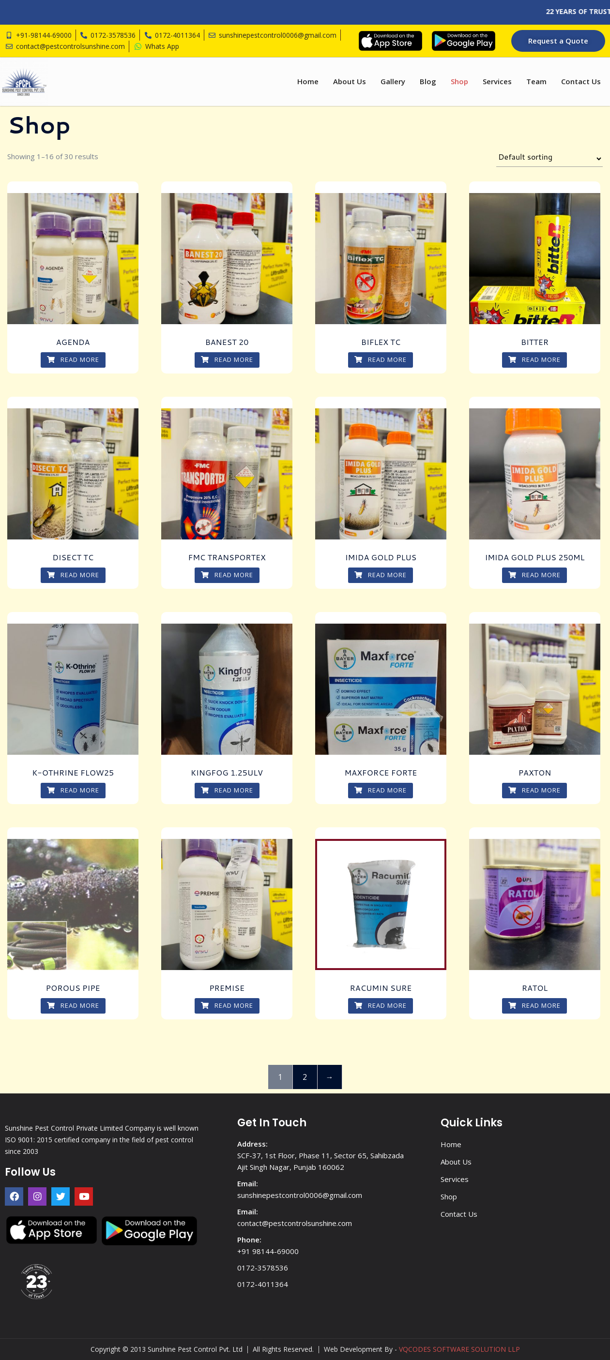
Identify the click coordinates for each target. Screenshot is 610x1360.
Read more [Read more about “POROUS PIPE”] (73, 1005)
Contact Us (581, 81)
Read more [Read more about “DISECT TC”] (73, 574)
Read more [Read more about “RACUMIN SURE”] (380, 1005)
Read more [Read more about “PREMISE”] (227, 1005)
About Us (349, 81)
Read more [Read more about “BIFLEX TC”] (380, 359)
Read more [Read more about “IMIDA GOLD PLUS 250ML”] (534, 574)
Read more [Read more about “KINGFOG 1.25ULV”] (227, 790)
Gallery (393, 81)
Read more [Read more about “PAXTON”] (534, 790)
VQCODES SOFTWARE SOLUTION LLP (459, 1349)
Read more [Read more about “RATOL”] (534, 1005)
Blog (428, 81)
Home (308, 81)
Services (497, 81)
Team (536, 81)
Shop (459, 81)
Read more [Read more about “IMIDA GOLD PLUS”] (380, 574)
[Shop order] (549, 158)
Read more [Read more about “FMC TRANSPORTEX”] (227, 574)
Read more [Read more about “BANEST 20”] (227, 359)
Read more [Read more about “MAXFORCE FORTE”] (380, 790)
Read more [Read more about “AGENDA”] (73, 359)
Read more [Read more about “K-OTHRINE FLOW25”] (73, 790)
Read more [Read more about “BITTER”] (534, 359)
